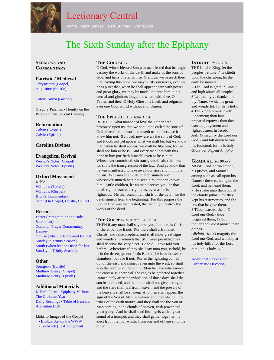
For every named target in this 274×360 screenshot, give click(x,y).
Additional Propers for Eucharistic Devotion (209, 261)
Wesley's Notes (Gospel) (55, 161)
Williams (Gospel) (50, 191)
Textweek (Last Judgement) (62, 326)
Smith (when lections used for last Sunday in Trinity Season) (62, 248)
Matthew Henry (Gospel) (55, 271)
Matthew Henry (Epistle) (55, 276)
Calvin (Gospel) (48, 129)
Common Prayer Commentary (59, 226)
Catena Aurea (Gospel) (54, 99)
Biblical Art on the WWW (61, 321)
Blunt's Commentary (52, 196)
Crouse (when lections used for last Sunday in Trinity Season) (63, 238)
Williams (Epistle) (50, 186)
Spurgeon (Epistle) (50, 266)
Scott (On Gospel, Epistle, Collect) (63, 201)
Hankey (42, 231)
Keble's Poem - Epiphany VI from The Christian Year (62, 294)
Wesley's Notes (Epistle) (55, 166)
